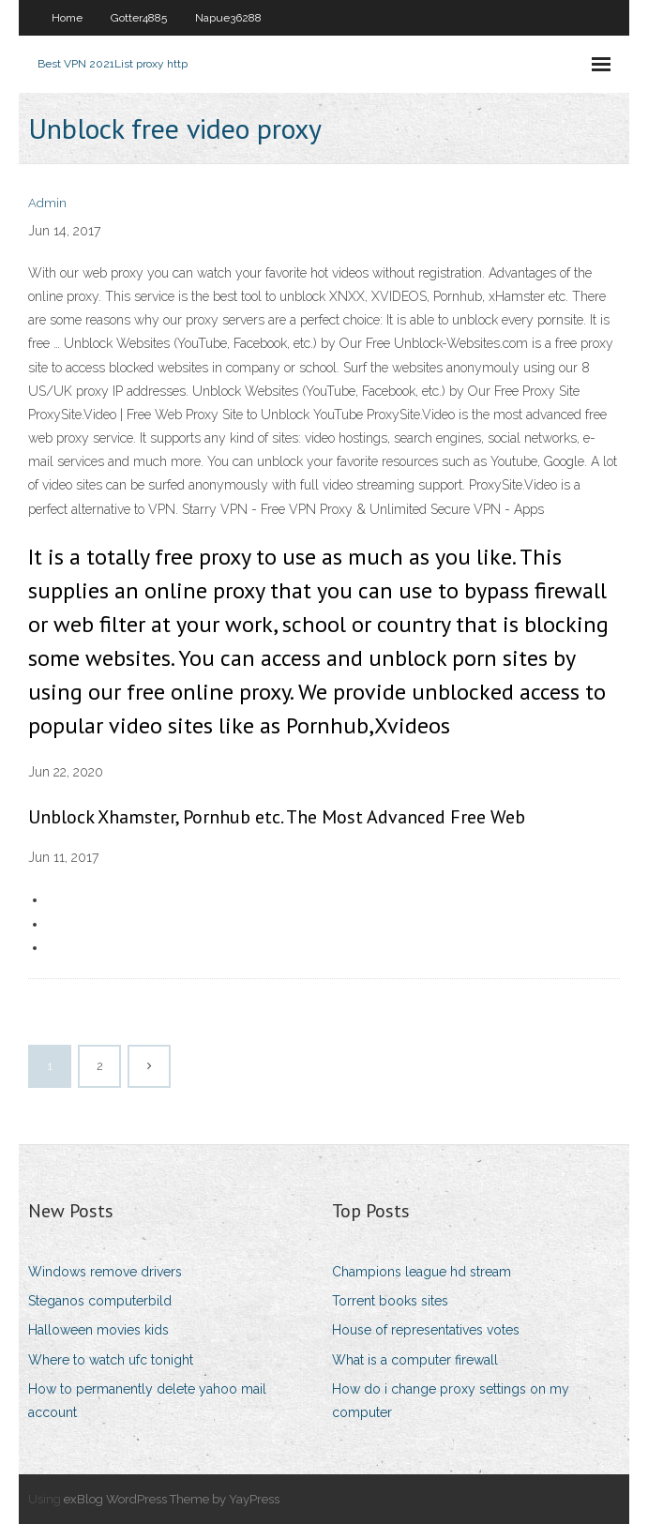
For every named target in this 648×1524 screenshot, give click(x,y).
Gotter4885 (139, 17)
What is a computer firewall (415, 1359)
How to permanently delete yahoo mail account (147, 1400)
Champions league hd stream (421, 1271)
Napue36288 (228, 17)
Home (67, 17)
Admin (47, 203)
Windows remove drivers (105, 1271)
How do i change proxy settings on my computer (450, 1400)
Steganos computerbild (100, 1300)
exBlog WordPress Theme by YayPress (171, 1499)
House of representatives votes (426, 1329)
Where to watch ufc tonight (110, 1359)
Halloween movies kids (98, 1329)
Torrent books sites (390, 1300)
